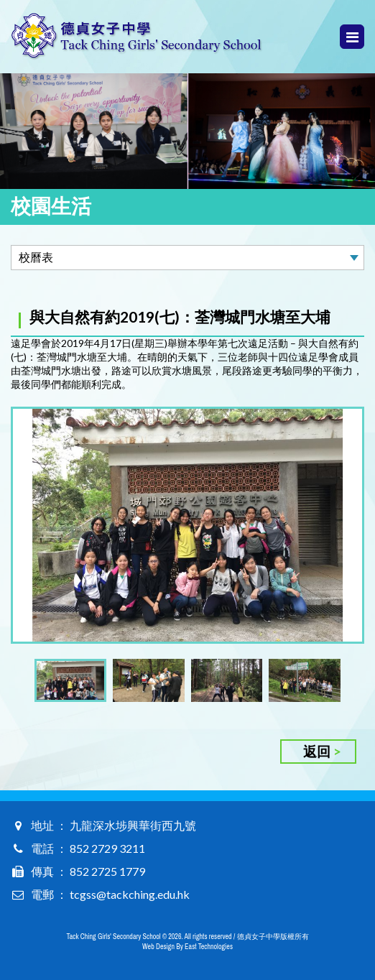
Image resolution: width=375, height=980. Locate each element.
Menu (352, 37)
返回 (316, 751)
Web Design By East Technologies (187, 946)
